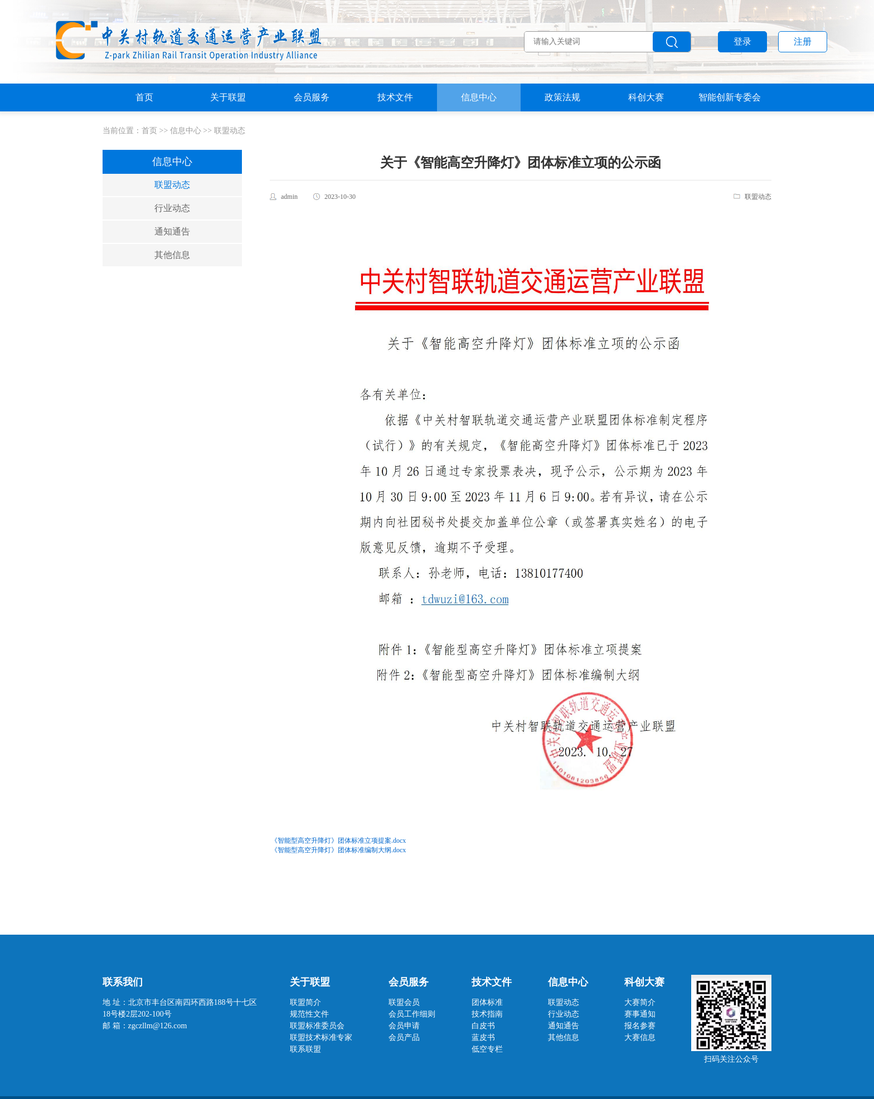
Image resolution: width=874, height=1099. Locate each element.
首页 (144, 97)
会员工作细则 (412, 1014)
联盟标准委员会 (317, 1026)
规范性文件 (309, 1014)
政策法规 (562, 97)
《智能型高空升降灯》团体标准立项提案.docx (338, 840)
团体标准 (487, 1002)
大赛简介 (640, 1002)
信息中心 (479, 97)
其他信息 (172, 255)
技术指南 (487, 1014)
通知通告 (172, 231)
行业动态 (172, 208)
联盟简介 (305, 1002)
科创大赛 (646, 97)
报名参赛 (640, 1026)
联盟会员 (404, 1002)
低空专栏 (487, 1049)
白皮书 (483, 1026)
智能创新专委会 (729, 97)
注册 (803, 41)
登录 (742, 41)
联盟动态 (229, 130)
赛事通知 (640, 1014)
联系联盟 (305, 1049)
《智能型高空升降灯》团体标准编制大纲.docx (338, 850)
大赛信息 (640, 1037)
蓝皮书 (483, 1037)
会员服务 (311, 97)
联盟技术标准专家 (321, 1037)
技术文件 (395, 97)
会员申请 (404, 1026)
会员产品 (404, 1037)
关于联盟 (228, 97)
